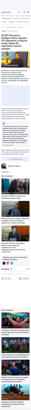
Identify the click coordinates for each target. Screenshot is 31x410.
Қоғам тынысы (20, 27)
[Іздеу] (24, 12)
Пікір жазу (26, 278)
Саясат (3, 16)
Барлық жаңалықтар (11, 27)
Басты (2, 27)
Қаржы (13, 16)
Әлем (8, 16)
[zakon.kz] (6, 12)
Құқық (22, 16)
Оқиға (17, 16)
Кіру (28, 269)
